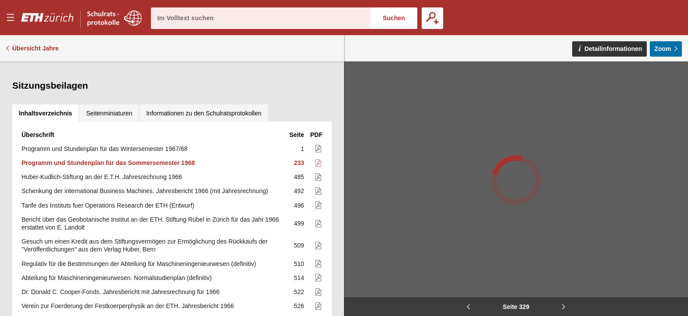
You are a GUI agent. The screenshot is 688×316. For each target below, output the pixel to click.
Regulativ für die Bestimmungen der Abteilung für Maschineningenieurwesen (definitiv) (139, 210)
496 (299, 151)
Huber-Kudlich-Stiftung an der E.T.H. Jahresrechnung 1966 (102, 123)
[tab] (45, 70)
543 (299, 294)
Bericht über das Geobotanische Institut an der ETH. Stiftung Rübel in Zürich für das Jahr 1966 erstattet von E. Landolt (150, 169)
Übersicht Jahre (35, 48)
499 (299, 169)
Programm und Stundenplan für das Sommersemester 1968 (108, 109)
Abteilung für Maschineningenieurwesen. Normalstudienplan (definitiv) (116, 224)
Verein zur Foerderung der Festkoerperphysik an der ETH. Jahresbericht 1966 (128, 252)
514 (299, 224)
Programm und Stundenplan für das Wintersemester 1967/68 (104, 95)
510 (299, 210)
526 (299, 252)
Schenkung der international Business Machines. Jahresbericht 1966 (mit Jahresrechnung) (145, 137)
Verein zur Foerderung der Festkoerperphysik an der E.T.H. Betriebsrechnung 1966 (135, 266)
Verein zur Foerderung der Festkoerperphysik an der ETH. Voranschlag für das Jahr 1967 (143, 294)
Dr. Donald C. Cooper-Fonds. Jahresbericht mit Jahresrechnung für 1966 (120, 238)
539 (299, 266)
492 (299, 137)
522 (299, 238)
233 (299, 109)
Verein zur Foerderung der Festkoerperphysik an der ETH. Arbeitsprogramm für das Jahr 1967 (150, 280)
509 (299, 191)
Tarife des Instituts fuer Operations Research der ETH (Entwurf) (108, 151)
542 (299, 280)
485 (299, 123)
